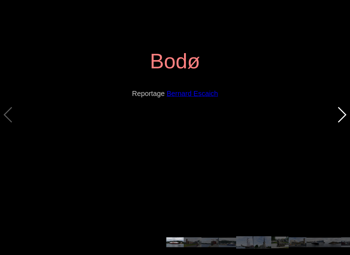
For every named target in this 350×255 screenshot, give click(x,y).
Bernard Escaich (192, 93)
